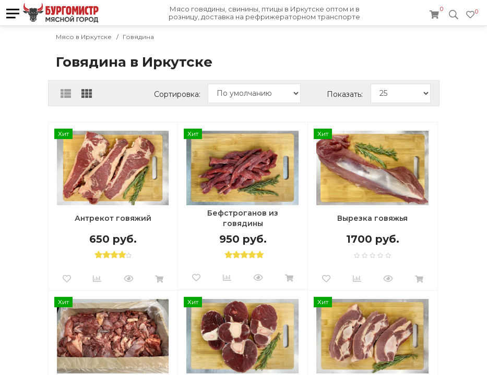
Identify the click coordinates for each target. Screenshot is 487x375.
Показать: (345, 94)
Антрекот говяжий (113, 218)
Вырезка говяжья (372, 218)
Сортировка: (177, 94)
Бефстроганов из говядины (242, 218)
